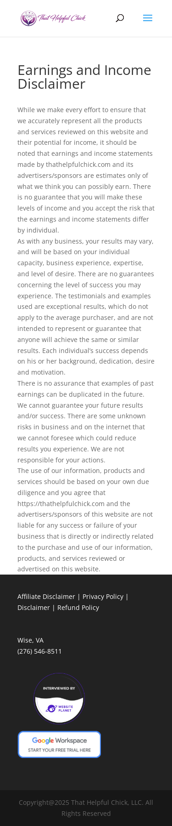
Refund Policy (78, 607)
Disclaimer (33, 607)
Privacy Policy (103, 596)
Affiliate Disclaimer (46, 596)
